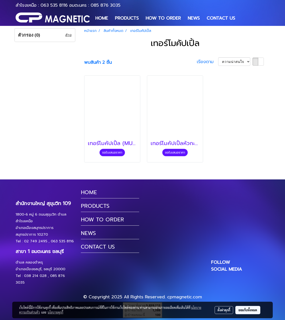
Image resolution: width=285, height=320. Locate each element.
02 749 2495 (35, 241)
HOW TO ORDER (163, 18)
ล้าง (68, 35)
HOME (101, 18)
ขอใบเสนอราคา (112, 152)
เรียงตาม (207, 61)
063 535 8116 (54, 5)
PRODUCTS (127, 18)
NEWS (194, 18)
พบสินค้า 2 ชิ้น (98, 62)
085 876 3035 (105, 5)
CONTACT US (221, 18)
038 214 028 (35, 275)
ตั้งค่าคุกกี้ (224, 310)
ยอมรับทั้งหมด (247, 310)
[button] (242, 18)
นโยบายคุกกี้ (55, 312)
